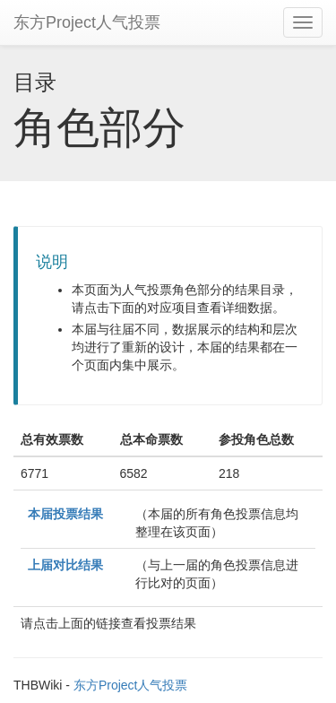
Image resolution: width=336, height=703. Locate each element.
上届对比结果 (65, 565)
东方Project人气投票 (86, 22)
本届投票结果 (65, 514)
